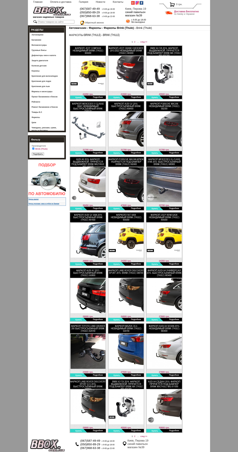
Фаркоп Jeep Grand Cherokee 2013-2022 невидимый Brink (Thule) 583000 (126, 50)
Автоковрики (37, 35)
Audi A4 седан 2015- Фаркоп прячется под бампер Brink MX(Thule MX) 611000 (164, 384)
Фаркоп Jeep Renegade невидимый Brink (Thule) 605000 (164, 217)
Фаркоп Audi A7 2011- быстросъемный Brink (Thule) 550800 (88, 273)
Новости (100, 2)
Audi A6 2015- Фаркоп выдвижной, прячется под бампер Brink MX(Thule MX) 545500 (87, 162)
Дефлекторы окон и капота (44, 55)
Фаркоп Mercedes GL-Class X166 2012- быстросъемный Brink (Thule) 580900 (164, 161)
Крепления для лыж (41, 86)
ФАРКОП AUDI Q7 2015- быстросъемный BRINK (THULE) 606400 (126, 106)
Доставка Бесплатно (186, 11)
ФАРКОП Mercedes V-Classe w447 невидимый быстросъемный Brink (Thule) (88, 106)
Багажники (36, 40)
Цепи (34, 122)
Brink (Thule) (41, 149)
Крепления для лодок (41, 81)
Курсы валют (34, 199)
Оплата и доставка (60, 2)
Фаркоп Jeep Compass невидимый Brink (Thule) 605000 (88, 50)
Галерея (83, 2)
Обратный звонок (94, 22)
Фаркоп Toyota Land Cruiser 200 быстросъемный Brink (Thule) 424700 (88, 328)
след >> (143, 42)
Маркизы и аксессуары (42, 91)
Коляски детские (39, 66)
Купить (78, 97)
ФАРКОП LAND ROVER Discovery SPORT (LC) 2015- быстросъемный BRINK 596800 (88, 384)
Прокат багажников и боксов (45, 97)
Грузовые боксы (39, 50)
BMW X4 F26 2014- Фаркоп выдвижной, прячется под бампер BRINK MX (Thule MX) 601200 (164, 51)
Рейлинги (36, 102)
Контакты (118, 2)
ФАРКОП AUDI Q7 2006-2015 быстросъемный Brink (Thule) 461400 (88, 217)
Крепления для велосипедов (45, 76)
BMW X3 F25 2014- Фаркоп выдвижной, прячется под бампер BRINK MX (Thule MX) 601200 (126, 384)
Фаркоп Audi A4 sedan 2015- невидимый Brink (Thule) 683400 (164, 328)
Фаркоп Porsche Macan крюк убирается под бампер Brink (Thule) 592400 (126, 161)
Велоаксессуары (39, 45)
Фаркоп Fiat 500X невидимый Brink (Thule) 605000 (126, 217)
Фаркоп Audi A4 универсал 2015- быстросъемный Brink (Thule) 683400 (164, 273)
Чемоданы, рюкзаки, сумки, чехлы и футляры (44, 129)
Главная (37, 2)
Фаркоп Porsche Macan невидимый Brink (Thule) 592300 (164, 106)
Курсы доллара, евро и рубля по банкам (44, 204)
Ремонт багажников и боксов (45, 107)
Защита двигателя (40, 61)
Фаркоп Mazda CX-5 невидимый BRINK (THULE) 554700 (126, 328)
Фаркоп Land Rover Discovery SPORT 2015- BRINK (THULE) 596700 (126, 271)
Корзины (36, 71)
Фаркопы (36, 117)
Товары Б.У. (37, 112)
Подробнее (98, 97)
